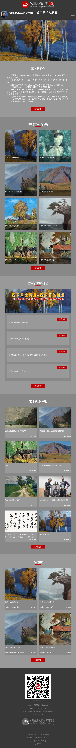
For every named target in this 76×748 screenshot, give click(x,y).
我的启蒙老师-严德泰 (12, 500)
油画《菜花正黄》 (11, 260)
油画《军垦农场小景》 (48, 260)
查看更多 (38, 109)
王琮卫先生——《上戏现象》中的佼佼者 (54, 500)
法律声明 (38, 744)
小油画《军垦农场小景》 (47, 647)
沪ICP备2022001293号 (38, 741)
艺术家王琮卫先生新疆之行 (18, 322)
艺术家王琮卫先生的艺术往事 (19, 339)
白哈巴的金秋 (45, 534)
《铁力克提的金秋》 (47, 192)
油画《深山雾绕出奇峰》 (14, 192)
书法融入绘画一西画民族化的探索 (52, 431)
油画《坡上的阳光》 (12, 226)
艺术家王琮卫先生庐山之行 (18, 371)
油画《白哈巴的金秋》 (13, 157)
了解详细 (33, 607)
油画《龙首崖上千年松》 (49, 226)
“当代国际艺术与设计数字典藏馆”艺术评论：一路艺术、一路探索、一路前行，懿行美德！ (20, 537)
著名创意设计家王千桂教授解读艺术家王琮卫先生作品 (28, 355)
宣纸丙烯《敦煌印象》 (48, 157)
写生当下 (8, 465)
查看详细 (62, 319)
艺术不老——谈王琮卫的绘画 (50, 465)
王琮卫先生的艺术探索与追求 (15, 431)
